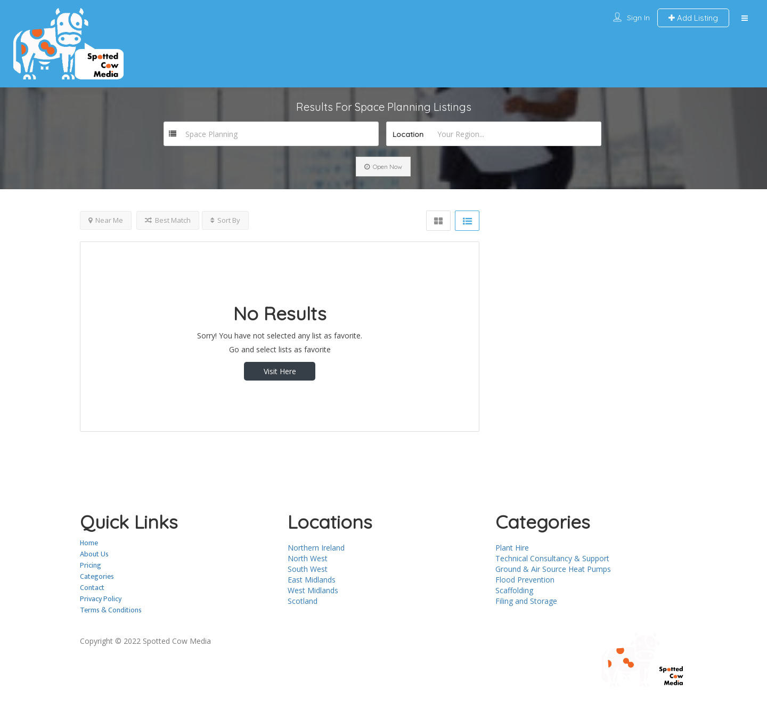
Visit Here (280, 371)
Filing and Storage (526, 601)
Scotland (302, 601)
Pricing (90, 565)
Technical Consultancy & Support (552, 558)
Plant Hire (512, 548)
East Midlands (312, 580)
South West (308, 569)
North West (308, 558)
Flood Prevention (524, 580)
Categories (97, 576)
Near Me (105, 220)
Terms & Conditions (111, 610)
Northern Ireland (316, 548)
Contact (92, 587)
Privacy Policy (100, 599)
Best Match (168, 220)
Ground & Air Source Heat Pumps (553, 569)
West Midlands (313, 590)
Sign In (638, 17)
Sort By (225, 220)
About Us (94, 554)
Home (89, 543)
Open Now (383, 167)
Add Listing (693, 18)
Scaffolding (514, 590)
